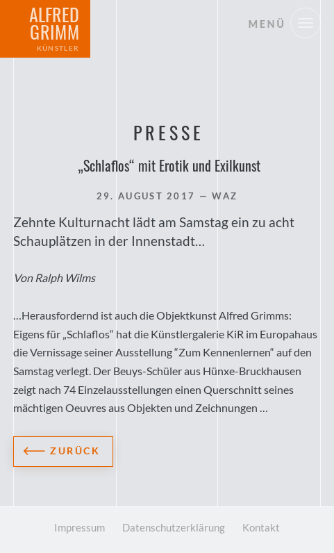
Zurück (75, 450)
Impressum (79, 527)
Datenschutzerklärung (173, 527)
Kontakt (261, 527)
